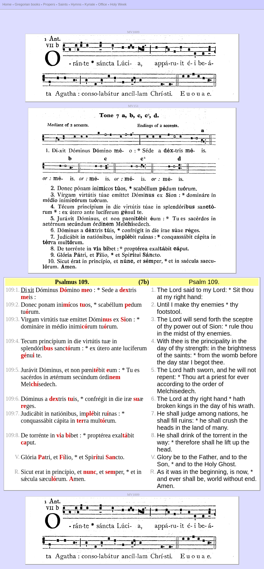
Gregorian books (27, 4)
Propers (49, 4)
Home (7, 4)
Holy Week (118, 4)
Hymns (76, 4)
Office (102, 4)
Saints (63, 4)
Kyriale (89, 4)
